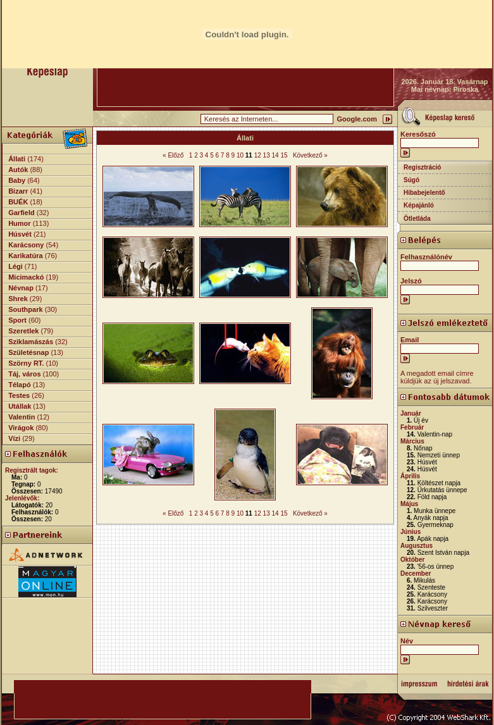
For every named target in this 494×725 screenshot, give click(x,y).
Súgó (411, 180)
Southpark (25, 309)
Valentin (21, 417)
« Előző (173, 155)
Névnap (21, 288)
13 (266, 155)
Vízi (14, 438)
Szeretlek (23, 331)
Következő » (310, 155)
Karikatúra (25, 255)
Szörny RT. (26, 363)
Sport (17, 320)
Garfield (21, 212)
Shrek (18, 298)
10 (240, 155)
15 (283, 155)
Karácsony (26, 245)
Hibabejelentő (424, 192)
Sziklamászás (30, 341)
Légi (15, 266)
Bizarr (18, 191)
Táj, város (24, 374)
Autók (18, 169)
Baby (16, 180)
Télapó (19, 384)
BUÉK (18, 202)
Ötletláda (417, 218)
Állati (16, 159)
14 (275, 155)
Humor (19, 223)
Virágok (21, 427)
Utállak (19, 406)
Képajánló (419, 205)
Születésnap (28, 352)
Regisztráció (422, 167)
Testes (19, 395)
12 (257, 155)
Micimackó (26, 277)
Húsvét (20, 234)
